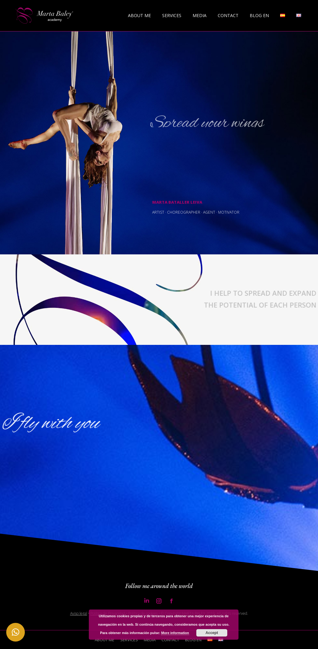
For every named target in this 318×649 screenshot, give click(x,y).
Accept (212, 633)
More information (175, 633)
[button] (15, 632)
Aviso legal (78, 613)
